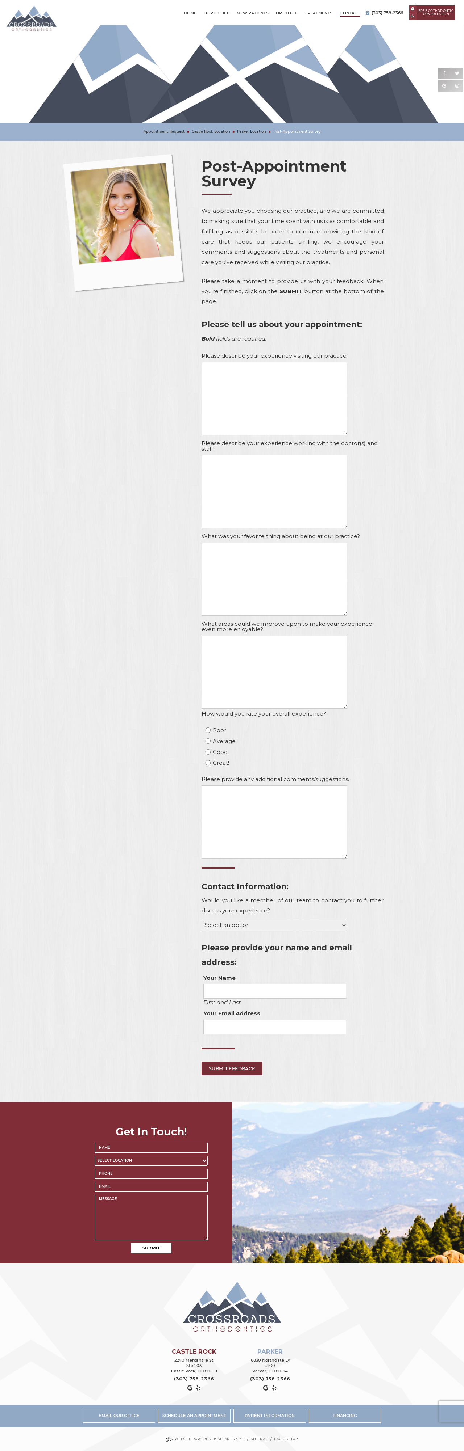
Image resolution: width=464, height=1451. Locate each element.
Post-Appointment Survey (296, 132)
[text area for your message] (151, 1217)
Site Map (259, 1439)
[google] (444, 86)
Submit (151, 1247)
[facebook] (444, 73)
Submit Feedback (232, 1068)
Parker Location (251, 132)
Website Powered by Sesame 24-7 (205, 1439)
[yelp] (198, 1387)
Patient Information (270, 1415)
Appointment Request (164, 132)
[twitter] (457, 73)
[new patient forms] (413, 16)
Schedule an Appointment (194, 1415)
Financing (345, 1415)
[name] (151, 1148)
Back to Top (286, 1439)
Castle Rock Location (211, 132)
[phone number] (151, 1174)
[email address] (151, 1187)
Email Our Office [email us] (119, 1415)
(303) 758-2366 (384, 13)
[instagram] (457, 86)
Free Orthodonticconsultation (436, 12)
